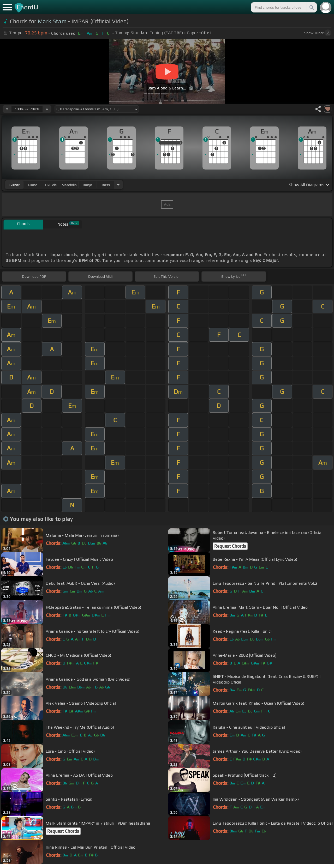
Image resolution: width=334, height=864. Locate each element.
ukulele (51, 185)
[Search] (311, 7)
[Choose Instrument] (118, 185)
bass (106, 185)
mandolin (69, 185)
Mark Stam (52, 21)
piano (32, 185)
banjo (87, 185)
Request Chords (230, 546)
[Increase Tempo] (47, 109)
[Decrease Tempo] (7, 109)
